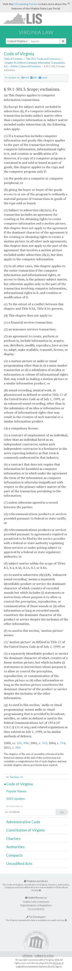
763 (44, 743)
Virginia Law (36, 32)
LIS (25, 18)
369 (17, 747)
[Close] (68, 3)
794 (62, 743)
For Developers (36, 916)
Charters (13, 838)
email (43, 77)
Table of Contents (13, 58)
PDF (34, 77)
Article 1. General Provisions (26, 66)
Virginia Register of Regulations (36, 905)
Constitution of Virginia (25, 830)
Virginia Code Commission (36, 901)
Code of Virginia (17, 41)
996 (26, 743)
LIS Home (27, 955)
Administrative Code (23, 822)
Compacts (14, 855)
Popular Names (16, 791)
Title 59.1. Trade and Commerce (43, 58)
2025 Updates (15, 798)
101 (19, 743)
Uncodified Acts (19, 863)
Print (25, 77)
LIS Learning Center (26, 4)
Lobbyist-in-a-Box (44, 955)
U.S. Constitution (36, 909)
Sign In (58, 966)
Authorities (15, 847)
